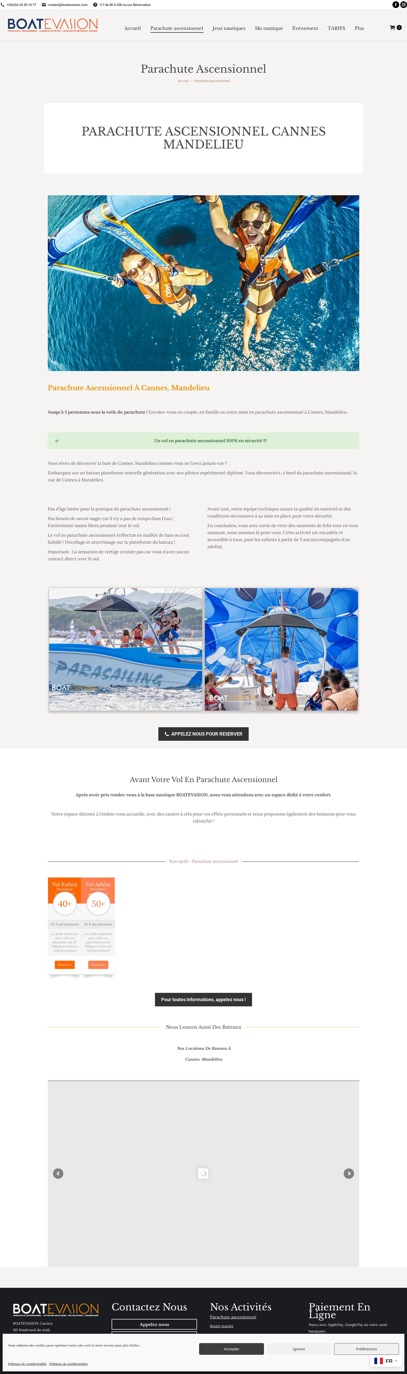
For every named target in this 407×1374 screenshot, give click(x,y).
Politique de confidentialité (27, 1364)
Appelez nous (154, 1307)
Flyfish (215, 1327)
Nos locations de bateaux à (203, 1031)
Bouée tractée (222, 1309)
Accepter (231, 1349)
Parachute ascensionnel (233, 1300)
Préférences (366, 1349)
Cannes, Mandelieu (203, 1042)
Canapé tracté (222, 1318)
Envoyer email (154, 1320)
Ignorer (299, 1349)
